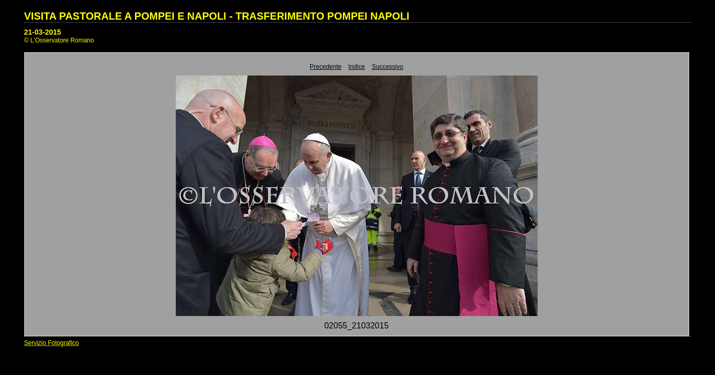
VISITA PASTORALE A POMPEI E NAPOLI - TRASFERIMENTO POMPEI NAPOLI (216, 16)
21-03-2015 (43, 32)
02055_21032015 (356, 325)
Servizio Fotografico (51, 343)
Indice (356, 66)
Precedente (325, 66)
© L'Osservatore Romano (59, 40)
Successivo (387, 66)
